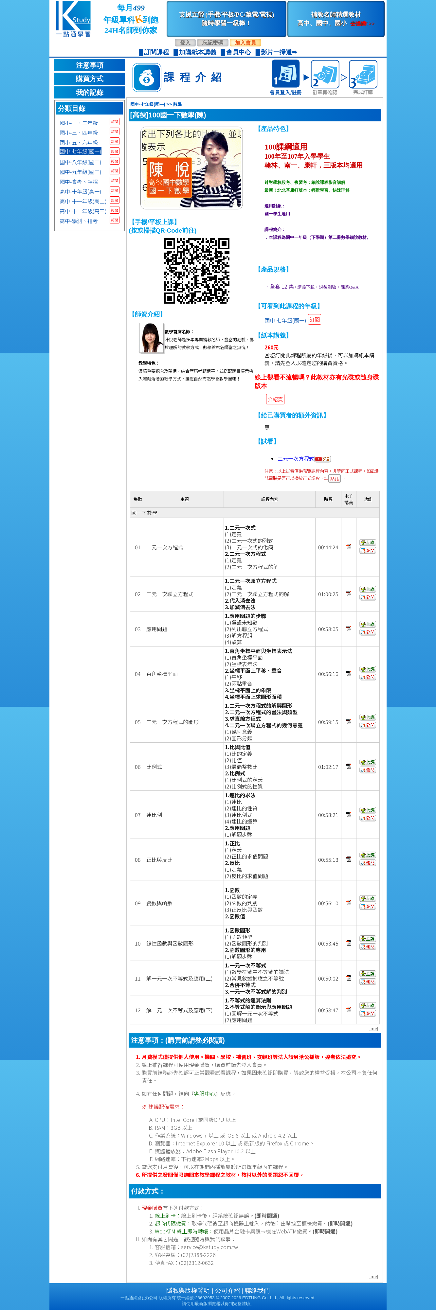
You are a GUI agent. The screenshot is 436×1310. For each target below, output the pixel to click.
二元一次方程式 (304, 458)
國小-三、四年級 (79, 132)
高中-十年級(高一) (80, 191)
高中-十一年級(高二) (83, 201)
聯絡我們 (257, 1290)
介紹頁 (275, 399)
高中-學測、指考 (79, 221)
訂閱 (114, 121)
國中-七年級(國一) (80, 151)
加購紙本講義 (197, 52)
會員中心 (238, 52)
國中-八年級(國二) (80, 162)
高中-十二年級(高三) (83, 211)
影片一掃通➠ (279, 52)
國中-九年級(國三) (80, 172)
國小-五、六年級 (79, 142)
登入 (185, 42)
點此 (334, 478)
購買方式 (89, 79)
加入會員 (245, 42)
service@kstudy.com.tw (209, 1247)
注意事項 (89, 65)
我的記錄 (89, 93)
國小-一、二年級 (79, 123)
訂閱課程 (156, 52)
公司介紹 (227, 1290)
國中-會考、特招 (79, 182)
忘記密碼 (212, 42)
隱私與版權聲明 (188, 1290)
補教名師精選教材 (335, 19)
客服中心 (204, 1093)
